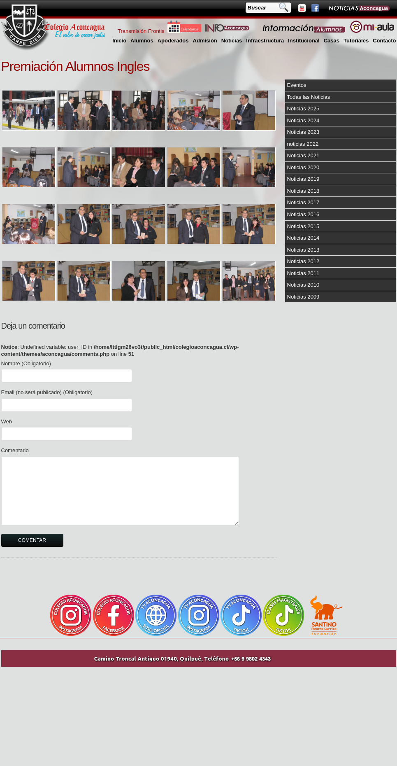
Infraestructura (265, 40)
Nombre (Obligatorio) (26, 363)
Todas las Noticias (308, 97)
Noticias (231, 40)
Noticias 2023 (303, 132)
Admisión (205, 40)
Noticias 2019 (303, 179)
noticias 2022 (303, 144)
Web (6, 421)
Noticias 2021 (303, 155)
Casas (331, 40)
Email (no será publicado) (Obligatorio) (47, 392)
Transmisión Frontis (141, 31)
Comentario (15, 450)
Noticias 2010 (303, 285)
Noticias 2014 (303, 238)
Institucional (304, 40)
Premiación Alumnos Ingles (75, 66)
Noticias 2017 (303, 202)
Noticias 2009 (303, 297)
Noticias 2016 (303, 214)
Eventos (296, 85)
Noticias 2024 (303, 120)
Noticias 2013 (303, 250)
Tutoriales (356, 40)
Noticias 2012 (303, 261)
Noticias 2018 (303, 191)
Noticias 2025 (303, 108)
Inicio (119, 40)
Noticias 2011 (303, 273)
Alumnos (141, 40)
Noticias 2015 (303, 226)
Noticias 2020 (303, 167)
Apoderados (173, 40)
